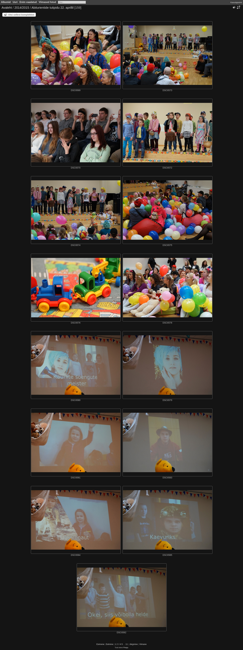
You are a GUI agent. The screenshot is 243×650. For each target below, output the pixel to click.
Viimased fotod (47, 2)
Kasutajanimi (236, 2)
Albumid (6, 2)
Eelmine (109, 644)
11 (127, 644)
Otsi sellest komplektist (21, 14)
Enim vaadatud (28, 2)
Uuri (15, 2)
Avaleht (7, 7)
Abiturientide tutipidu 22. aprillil (52, 7)
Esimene (100, 644)
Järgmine (133, 644)
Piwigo (125, 647)
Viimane (143, 644)
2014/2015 (21, 7)
